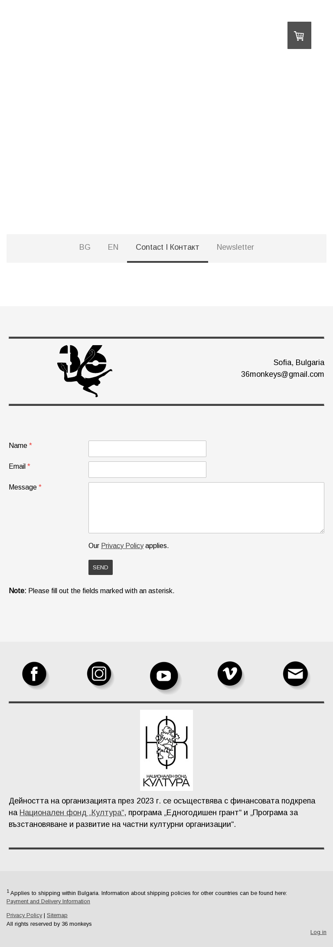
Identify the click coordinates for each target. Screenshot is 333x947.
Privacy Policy (122, 545)
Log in (318, 932)
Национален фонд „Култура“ (72, 812)
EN (113, 247)
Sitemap (57, 915)
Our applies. (128, 545)
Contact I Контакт (167, 247)
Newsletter (235, 247)
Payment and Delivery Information (48, 901)
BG (85, 247)
